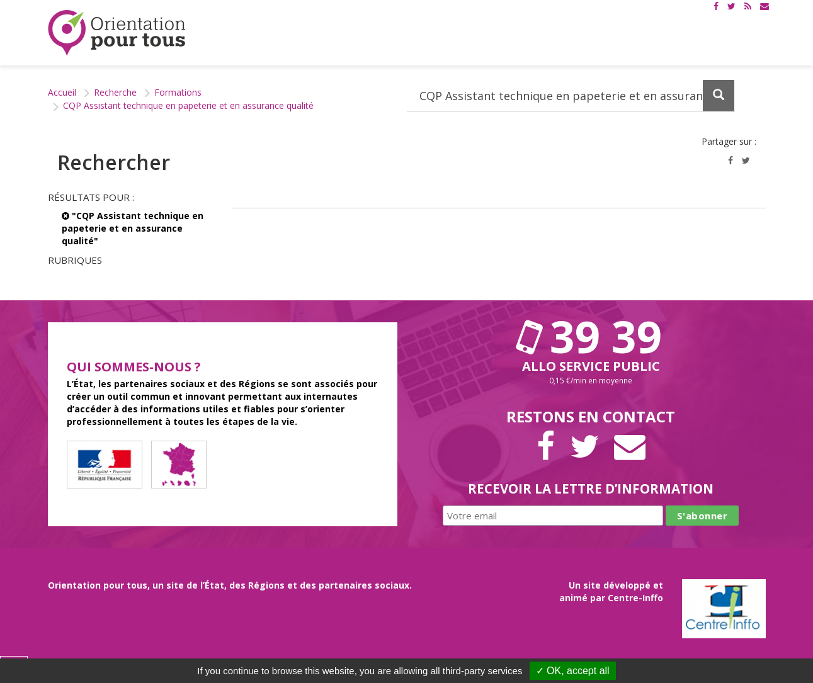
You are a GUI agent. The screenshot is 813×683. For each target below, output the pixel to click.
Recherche (115, 92)
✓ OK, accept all (573, 670)
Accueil (62, 92)
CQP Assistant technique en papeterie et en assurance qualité (188, 105)
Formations (178, 92)
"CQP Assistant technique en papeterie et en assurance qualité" (132, 228)
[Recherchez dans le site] (571, 95)
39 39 (591, 336)
